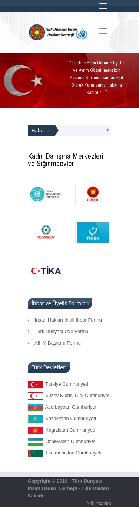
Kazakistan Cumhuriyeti (62, 419)
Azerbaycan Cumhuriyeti (62, 407)
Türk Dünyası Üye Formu (58, 331)
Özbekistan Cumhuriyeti (62, 442)
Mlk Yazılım (99, 503)
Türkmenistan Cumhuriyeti (65, 453)
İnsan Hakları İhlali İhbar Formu (65, 320)
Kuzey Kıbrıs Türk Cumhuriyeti (69, 396)
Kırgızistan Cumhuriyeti (61, 430)
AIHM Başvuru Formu (54, 343)
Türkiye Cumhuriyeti (58, 384)
